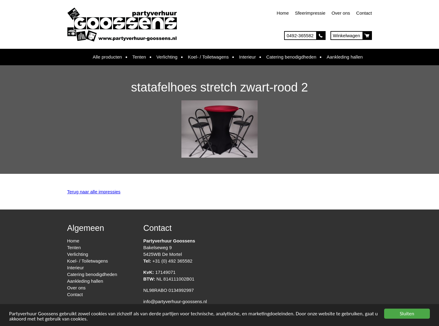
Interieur (247, 56)
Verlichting (166, 56)
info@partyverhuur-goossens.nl (175, 301)
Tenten (139, 56)
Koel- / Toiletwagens (208, 56)
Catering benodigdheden (291, 56)
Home (283, 13)
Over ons (340, 13)
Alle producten (107, 56)
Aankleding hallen (344, 56)
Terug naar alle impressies (93, 191)
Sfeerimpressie (310, 13)
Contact (364, 13)
